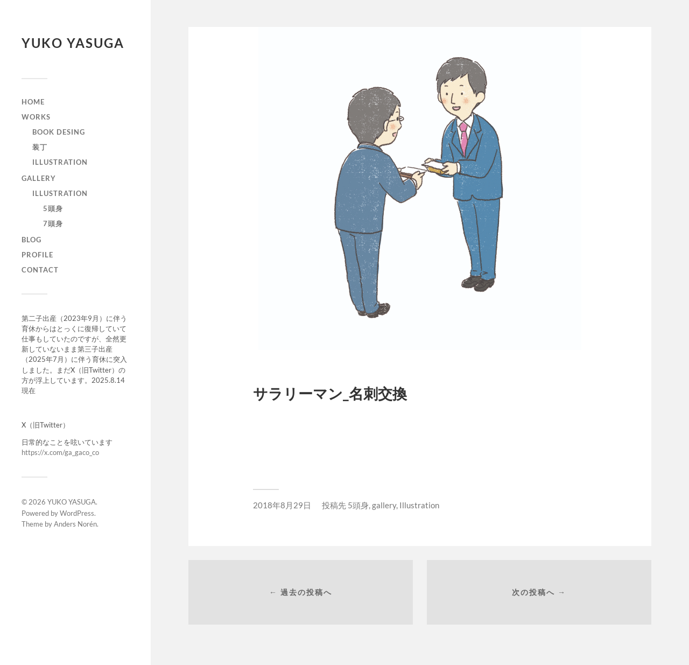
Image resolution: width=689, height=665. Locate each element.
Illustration (60, 193)
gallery (39, 178)
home (33, 101)
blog (31, 239)
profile (37, 254)
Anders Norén (75, 524)
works (36, 117)
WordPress (77, 513)
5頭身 (53, 208)
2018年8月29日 (282, 505)
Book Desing (58, 132)
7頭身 (53, 223)
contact (40, 269)
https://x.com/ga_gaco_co (60, 452)
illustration (60, 162)
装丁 (39, 147)
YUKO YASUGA (73, 43)
